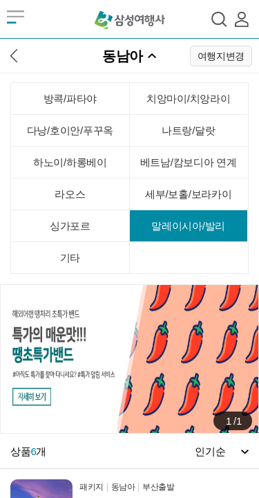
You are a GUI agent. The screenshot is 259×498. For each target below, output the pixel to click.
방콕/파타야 (70, 98)
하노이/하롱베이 (70, 162)
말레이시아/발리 (188, 226)
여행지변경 (221, 56)
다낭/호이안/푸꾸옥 (70, 130)
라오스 (70, 194)
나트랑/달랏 (188, 130)
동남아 (122, 56)
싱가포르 (70, 226)
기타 (70, 258)
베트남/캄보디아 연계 (188, 162)
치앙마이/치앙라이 (188, 98)
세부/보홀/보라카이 (188, 194)
